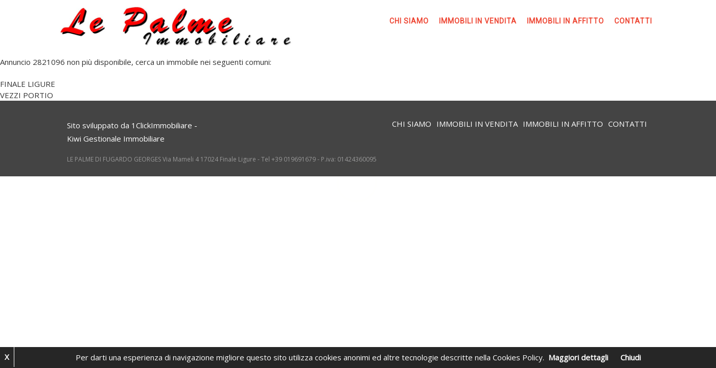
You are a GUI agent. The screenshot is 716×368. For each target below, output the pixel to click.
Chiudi (630, 357)
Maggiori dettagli (578, 357)
